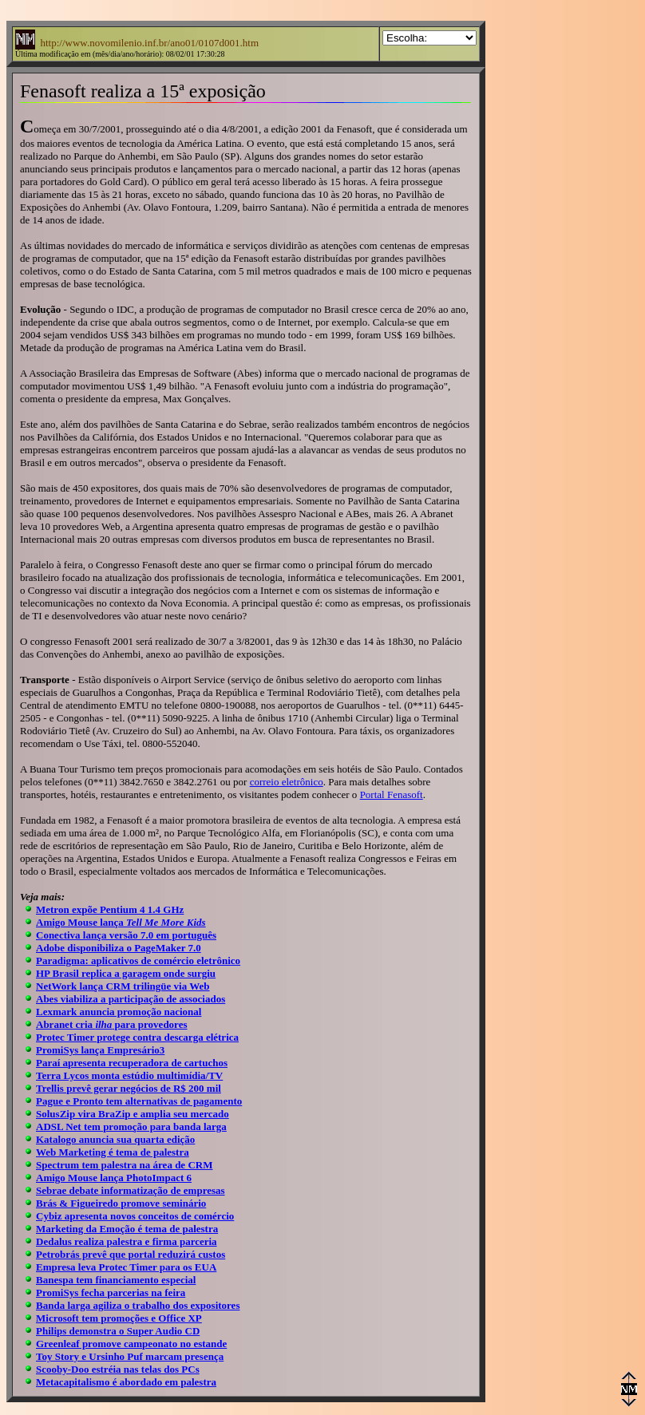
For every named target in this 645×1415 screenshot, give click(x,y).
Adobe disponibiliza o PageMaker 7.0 (118, 948)
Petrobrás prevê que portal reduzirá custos (130, 1254)
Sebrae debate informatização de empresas (130, 1190)
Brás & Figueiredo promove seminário (121, 1203)
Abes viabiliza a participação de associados (130, 999)
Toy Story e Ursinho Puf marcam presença (130, 1356)
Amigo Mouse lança (121, 922)
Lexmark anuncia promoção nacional (118, 1012)
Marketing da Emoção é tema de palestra (127, 1229)
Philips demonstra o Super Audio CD (118, 1331)
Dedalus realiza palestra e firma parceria (126, 1241)
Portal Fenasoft (391, 794)
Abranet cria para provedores (111, 1024)
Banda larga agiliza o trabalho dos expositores (137, 1305)
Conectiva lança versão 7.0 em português (126, 935)
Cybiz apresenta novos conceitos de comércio (135, 1216)
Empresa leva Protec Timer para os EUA (126, 1267)
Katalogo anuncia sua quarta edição (115, 1139)
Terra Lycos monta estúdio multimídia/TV (129, 1075)
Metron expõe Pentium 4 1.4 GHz (110, 909)
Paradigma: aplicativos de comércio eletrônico (138, 960)
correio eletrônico (286, 782)
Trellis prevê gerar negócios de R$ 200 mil (128, 1088)
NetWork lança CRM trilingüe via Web (123, 986)
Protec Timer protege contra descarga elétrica (137, 1037)
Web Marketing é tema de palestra (112, 1152)
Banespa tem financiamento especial (116, 1280)
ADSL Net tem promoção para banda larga (131, 1126)
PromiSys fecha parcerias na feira (110, 1292)
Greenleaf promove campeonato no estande (131, 1344)
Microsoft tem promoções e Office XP (119, 1318)
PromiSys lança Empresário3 (100, 1050)
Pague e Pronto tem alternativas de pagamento (139, 1101)
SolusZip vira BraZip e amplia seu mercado (132, 1114)
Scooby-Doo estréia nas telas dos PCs (118, 1369)
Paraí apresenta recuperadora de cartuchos (132, 1063)
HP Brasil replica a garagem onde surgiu (126, 973)
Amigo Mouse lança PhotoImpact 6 (114, 1178)
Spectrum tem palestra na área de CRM (124, 1165)
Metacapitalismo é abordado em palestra (126, 1382)
